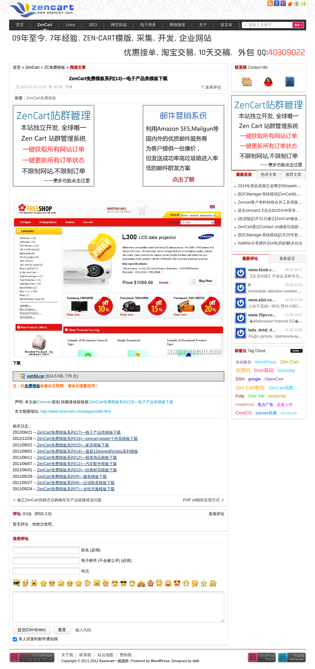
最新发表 (244, 174)
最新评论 (250, 258)
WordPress (265, 362)
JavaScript (277, 396)
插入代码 (83, 630)
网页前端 (119, 25)
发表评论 (213, 87)
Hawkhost (245, 404)
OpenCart (273, 378)
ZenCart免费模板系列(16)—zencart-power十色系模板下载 (87, 438)
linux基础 (264, 370)
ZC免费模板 (54, 67)
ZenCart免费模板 (41, 98)
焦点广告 (265, 404)
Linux (70, 25)
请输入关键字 (260, 25)
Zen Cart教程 (250, 387)
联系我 (85, 655)
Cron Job (256, 396)
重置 (62, 629)
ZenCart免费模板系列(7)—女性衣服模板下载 (76, 489)
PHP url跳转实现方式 (201, 500)
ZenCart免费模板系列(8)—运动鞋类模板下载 (76, 482)
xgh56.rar (35, 376)
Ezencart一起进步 (114, 661)
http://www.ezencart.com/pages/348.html (75, 411)
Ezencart (44, 402)
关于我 (67, 655)
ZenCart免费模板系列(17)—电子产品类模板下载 (79, 432)
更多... (297, 351)
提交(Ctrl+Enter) (32, 629)
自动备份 (243, 362)
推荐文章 (293, 174)
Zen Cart (289, 361)
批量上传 (284, 404)
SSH (240, 378)
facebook (289, 413)
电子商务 (148, 25)
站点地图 (105, 655)
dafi (196, 661)
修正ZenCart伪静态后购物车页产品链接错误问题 (59, 500)
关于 (203, 25)
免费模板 (32, 386)
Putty (240, 396)
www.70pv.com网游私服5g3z (274, 315)
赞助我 (126, 655)
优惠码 (243, 370)
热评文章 (268, 174)
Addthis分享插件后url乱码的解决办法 (270, 243)
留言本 (226, 25)
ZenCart (45, 25)
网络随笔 (177, 25)
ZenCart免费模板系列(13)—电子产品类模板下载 (131, 402)
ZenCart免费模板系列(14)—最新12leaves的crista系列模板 (87, 451)
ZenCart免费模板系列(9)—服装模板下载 (72, 476)
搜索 (298, 25)
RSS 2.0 (43, 513)
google (254, 378)
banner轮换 (266, 412)
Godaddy (286, 370)
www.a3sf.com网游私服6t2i (273, 300)
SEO (93, 25)
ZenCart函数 (281, 387)
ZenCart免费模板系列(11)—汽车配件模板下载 (77, 463)
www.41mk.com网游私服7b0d (275, 270)
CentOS (244, 412)
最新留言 (287, 258)
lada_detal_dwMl (263, 330)
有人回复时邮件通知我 (38, 639)
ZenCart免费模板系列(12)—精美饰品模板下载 (77, 457)
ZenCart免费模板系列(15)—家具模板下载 (73, 445)
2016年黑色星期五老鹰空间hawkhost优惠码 (276, 186)
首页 (20, 25)
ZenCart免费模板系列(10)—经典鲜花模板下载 (77, 470)
